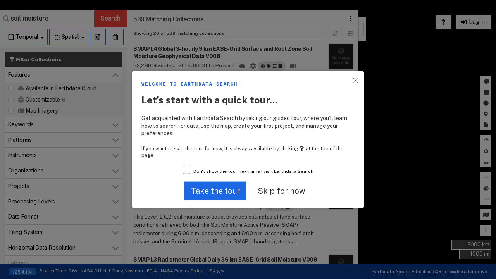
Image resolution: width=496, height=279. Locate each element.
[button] (215, 190)
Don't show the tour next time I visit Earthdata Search (253, 171)
